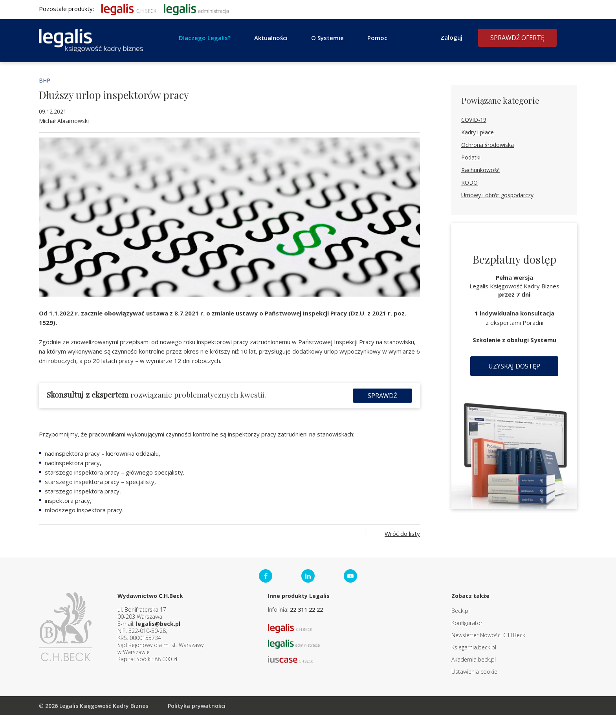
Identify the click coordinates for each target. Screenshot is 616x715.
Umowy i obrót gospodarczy (497, 195)
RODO (469, 182)
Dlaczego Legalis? (205, 38)
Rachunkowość (480, 170)
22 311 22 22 (306, 609)
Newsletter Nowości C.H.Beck (488, 634)
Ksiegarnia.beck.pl (473, 647)
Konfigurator (466, 622)
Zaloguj (451, 37)
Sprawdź (382, 395)
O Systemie (327, 38)
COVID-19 (473, 119)
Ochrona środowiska (487, 144)
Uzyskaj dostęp (514, 366)
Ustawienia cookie (474, 671)
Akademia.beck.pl (473, 659)
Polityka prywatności (197, 705)
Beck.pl (460, 610)
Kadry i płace (477, 132)
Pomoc (377, 38)
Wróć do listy (402, 533)
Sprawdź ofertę (517, 37)
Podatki (470, 157)
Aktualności (271, 38)
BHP (44, 80)
